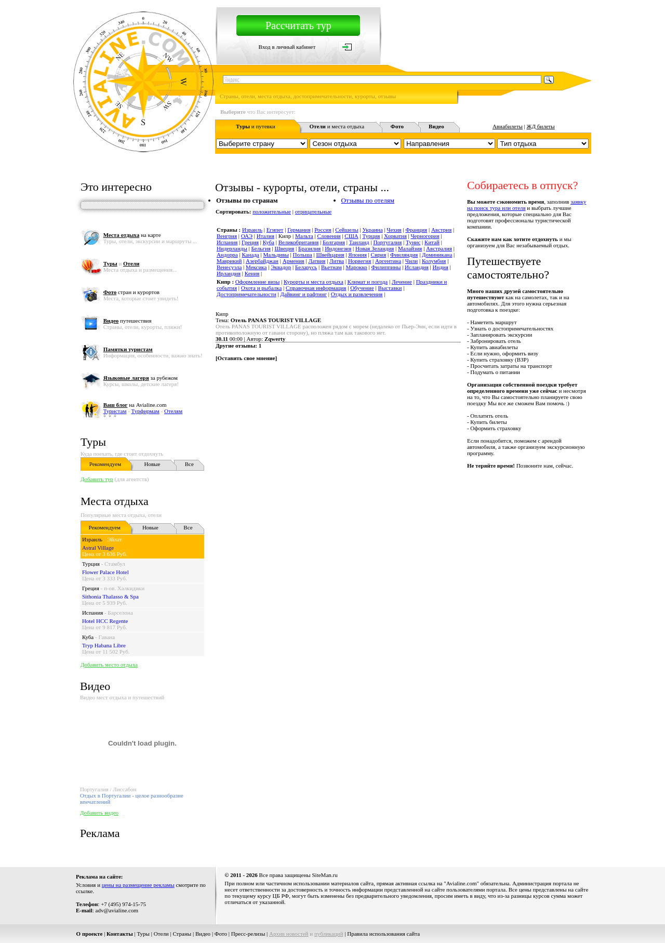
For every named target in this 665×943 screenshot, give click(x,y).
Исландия (417, 267)
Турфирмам (145, 411)
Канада (250, 254)
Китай (432, 242)
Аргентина (388, 261)
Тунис (413, 242)
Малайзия (410, 248)
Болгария (334, 242)
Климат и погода (367, 281)
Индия (440, 267)
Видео (202, 934)
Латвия (316, 261)
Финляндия (404, 254)
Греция (90, 588)
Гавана (106, 637)
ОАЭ (246, 236)
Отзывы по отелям (367, 200)
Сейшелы (346, 230)
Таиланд (359, 242)
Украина (372, 230)
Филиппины (386, 267)
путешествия (127, 320)
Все (189, 464)
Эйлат (114, 539)
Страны (181, 934)
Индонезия (338, 248)
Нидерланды (232, 248)
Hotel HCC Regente (105, 621)
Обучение (362, 288)
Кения (252, 273)
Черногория (424, 236)
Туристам (115, 411)
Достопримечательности (246, 294)
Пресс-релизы (248, 934)
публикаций (328, 934)
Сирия (379, 254)
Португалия (387, 242)
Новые (152, 464)
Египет (275, 230)
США (351, 236)
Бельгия (261, 248)
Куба (88, 637)
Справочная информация (316, 288)
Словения (328, 236)
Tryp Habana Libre (104, 645)
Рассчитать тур (298, 25)
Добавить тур (97, 479)
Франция (416, 230)
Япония (357, 254)
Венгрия (227, 236)
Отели (161, 934)
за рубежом (140, 378)
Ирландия (229, 273)
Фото (221, 934)
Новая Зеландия (374, 248)
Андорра (227, 254)
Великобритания (298, 242)
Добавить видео (99, 812)
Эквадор (281, 267)
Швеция (284, 248)
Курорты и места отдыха (313, 281)
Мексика (256, 267)
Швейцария (330, 254)
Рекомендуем (105, 464)
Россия (322, 230)
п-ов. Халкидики (124, 588)
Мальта (304, 236)
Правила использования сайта (383, 934)
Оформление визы (257, 281)
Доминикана (437, 254)
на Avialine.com (135, 405)
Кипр (222, 314)
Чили (411, 261)
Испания (92, 612)
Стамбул (114, 564)
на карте (132, 235)
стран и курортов (131, 292)
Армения (293, 261)
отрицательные (313, 211)
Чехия (394, 230)
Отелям (173, 411)
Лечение (402, 281)
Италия (265, 236)
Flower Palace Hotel (105, 572)
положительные (271, 211)
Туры (93, 441)
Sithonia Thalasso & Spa (110, 596)
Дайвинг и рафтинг (303, 294)
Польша (302, 254)
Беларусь (306, 267)
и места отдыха (337, 126)
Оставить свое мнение (246, 358)
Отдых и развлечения (357, 294)
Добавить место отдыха (109, 664)
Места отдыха (115, 501)
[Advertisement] (402, 492)
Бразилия (309, 248)
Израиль (92, 539)
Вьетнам (331, 267)
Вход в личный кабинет (287, 47)
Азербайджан (262, 261)
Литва (336, 261)
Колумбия (434, 261)
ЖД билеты (541, 126)
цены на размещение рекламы (138, 885)
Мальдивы (275, 254)
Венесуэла (229, 267)
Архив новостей (289, 934)
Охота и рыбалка (261, 288)
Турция (91, 564)
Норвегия (359, 261)
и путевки (255, 126)
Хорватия (395, 236)
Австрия (441, 230)
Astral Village (98, 547)
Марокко (356, 267)
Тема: (268, 320)
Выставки (390, 288)
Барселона (120, 612)
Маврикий (229, 261)
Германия (298, 230)
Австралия (439, 248)
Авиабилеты (508, 126)
